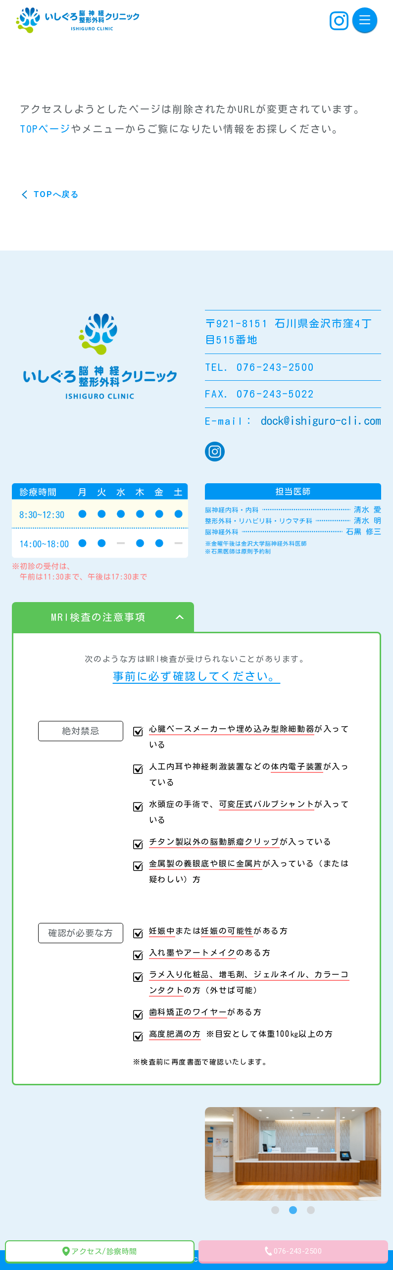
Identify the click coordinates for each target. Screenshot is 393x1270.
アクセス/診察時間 (99, 1251)
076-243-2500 (293, 1251)
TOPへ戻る (56, 194)
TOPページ (45, 129)
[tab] (275, 1210)
